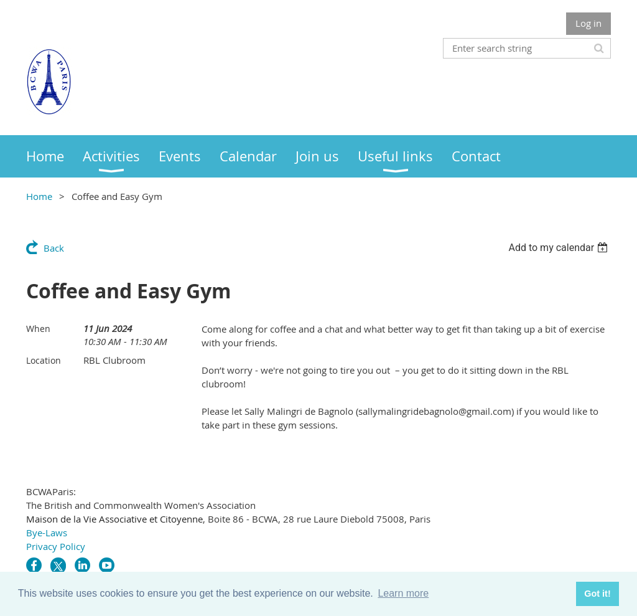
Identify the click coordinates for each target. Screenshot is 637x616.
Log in (588, 23)
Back (54, 248)
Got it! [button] (597, 594)
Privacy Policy (55, 546)
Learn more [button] (403, 593)
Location (43, 360)
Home (39, 196)
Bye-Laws (46, 532)
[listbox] (559, 247)
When (38, 328)
